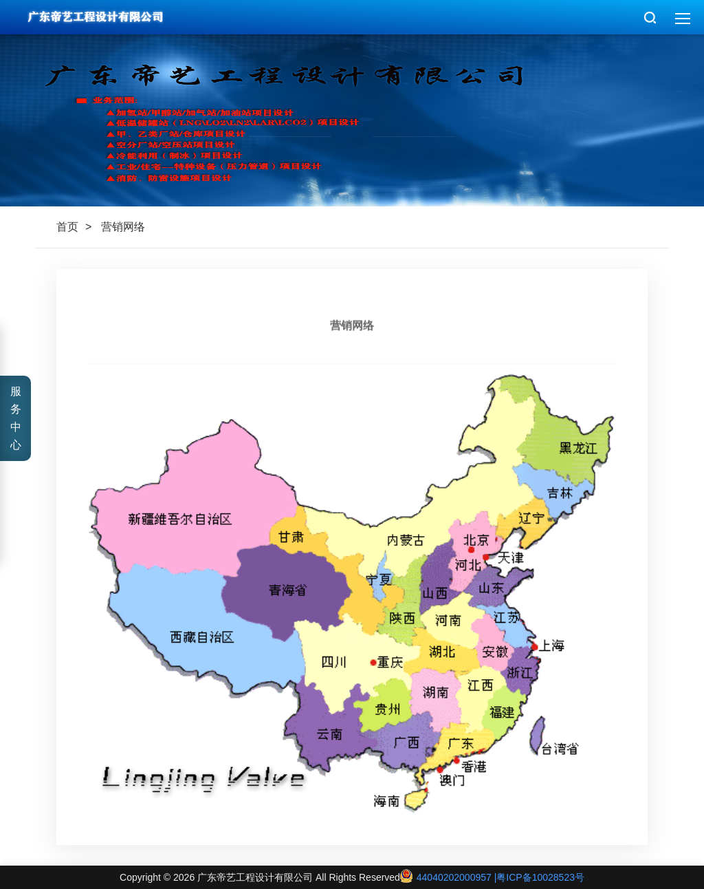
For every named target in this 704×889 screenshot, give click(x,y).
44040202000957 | (448, 877)
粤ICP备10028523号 (540, 877)
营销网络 (123, 227)
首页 (67, 227)
